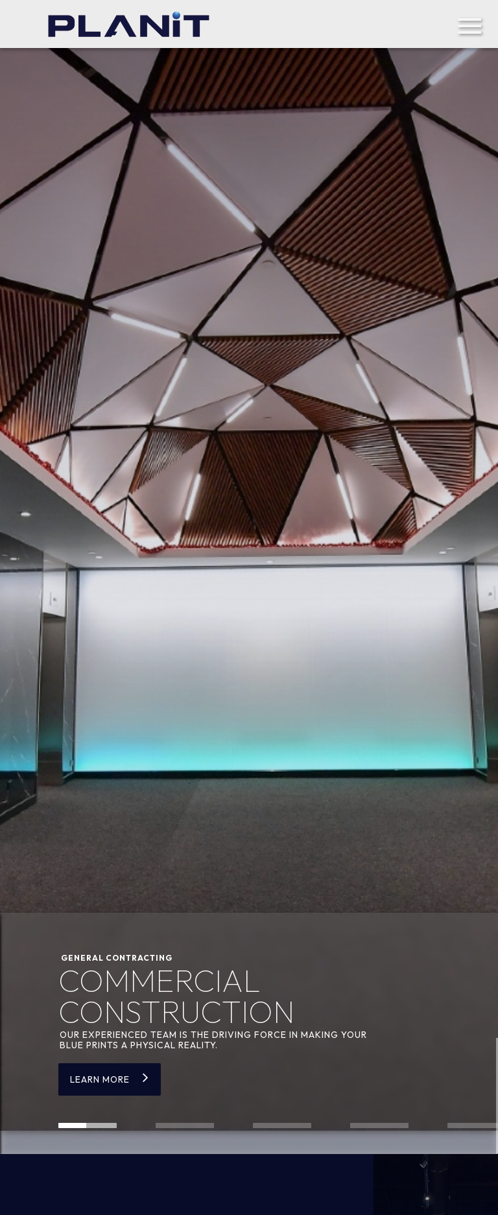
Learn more (100, 1079)
